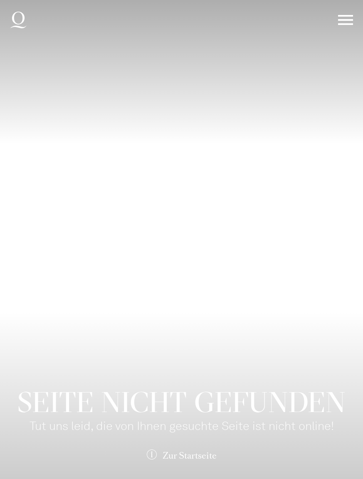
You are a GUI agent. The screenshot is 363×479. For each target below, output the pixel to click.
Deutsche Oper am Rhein (18, 20)
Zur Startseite (190, 455)
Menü (345, 20)
